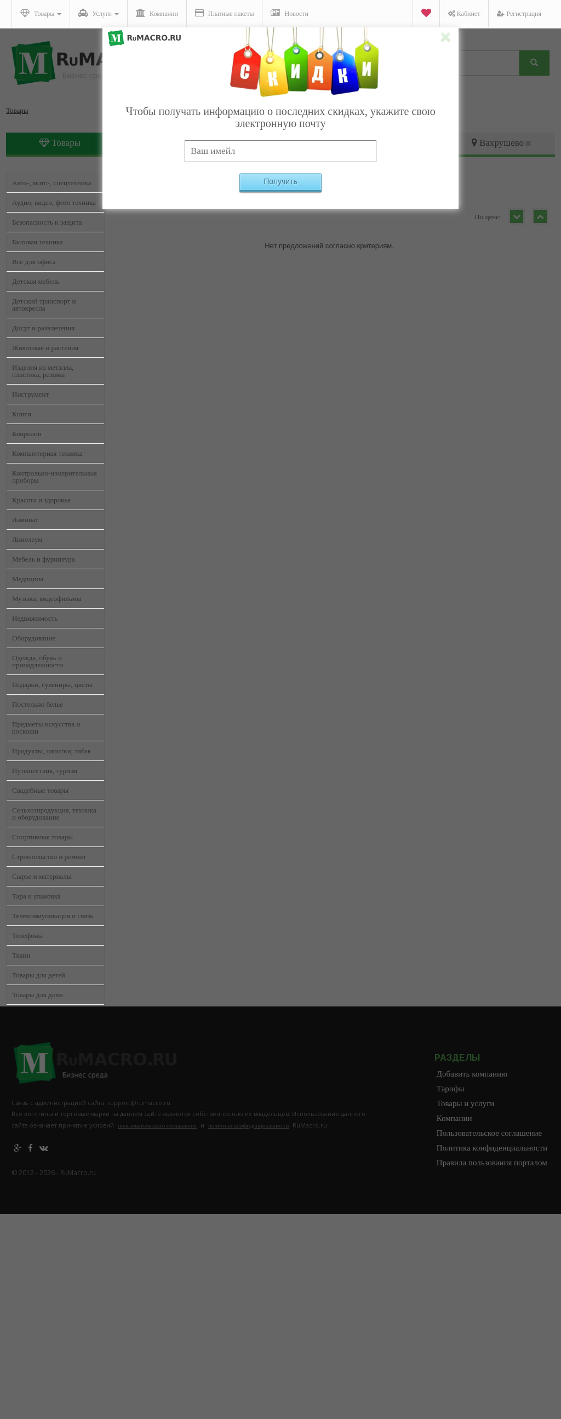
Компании (157, 13)
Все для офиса (34, 262)
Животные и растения (45, 348)
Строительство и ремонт (49, 856)
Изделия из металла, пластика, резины (42, 371)
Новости (289, 13)
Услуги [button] (98, 13)
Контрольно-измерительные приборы (54, 476)
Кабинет (464, 14)
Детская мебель (35, 281)
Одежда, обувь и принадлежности (37, 661)
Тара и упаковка (36, 896)
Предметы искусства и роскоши (46, 727)
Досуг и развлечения (43, 328)
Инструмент (30, 394)
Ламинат (25, 520)
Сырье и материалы (42, 876)
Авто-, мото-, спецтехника (51, 183)
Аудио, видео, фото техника (54, 202)
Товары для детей (38, 975)
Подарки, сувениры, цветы (52, 684)
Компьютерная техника (47, 453)
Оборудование (33, 638)
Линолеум (27, 539)
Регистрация (519, 14)
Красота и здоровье (41, 500)
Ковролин (27, 434)
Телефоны (27, 935)
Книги (21, 414)
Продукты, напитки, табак (51, 751)
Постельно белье (37, 704)
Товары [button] (40, 13)
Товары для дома (37, 995)
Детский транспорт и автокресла (44, 304)
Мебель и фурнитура (43, 559)
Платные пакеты (224, 13)
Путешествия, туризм (44, 770)
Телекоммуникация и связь (52, 916)
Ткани (21, 955)
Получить (280, 181)
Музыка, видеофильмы (47, 598)
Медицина (27, 579)
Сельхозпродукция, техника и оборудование (54, 813)
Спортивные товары (42, 837)
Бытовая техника (37, 242)
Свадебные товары (40, 790)
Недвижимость (35, 618)
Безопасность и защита (47, 222)
